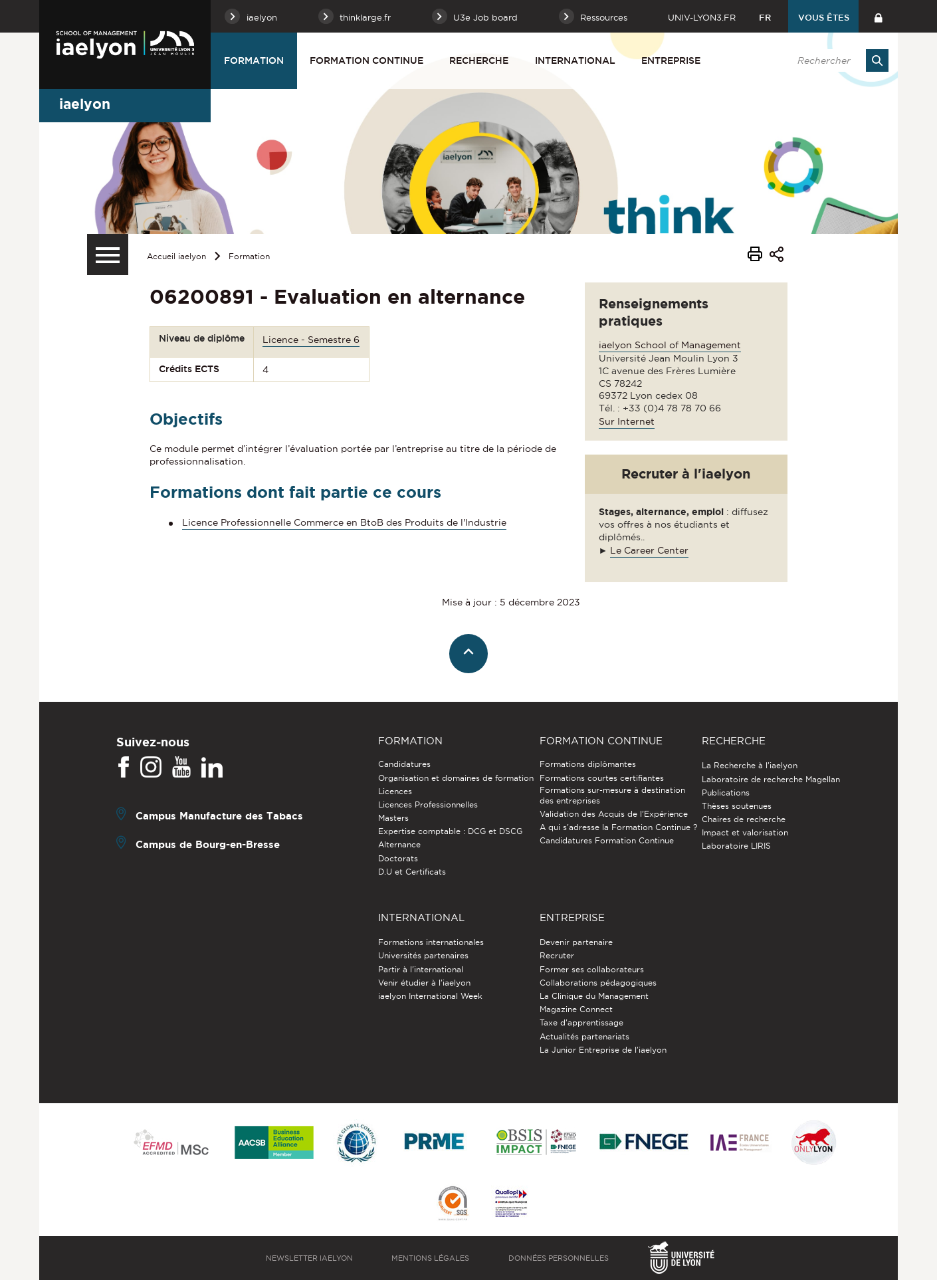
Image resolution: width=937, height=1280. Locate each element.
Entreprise (670, 60)
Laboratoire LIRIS (736, 845)
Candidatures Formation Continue (607, 840)
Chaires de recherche (743, 819)
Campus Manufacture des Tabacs (219, 815)
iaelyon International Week (430, 996)
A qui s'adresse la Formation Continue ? (618, 827)
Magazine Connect (576, 1009)
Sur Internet (627, 421)
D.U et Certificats (412, 871)
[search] (836, 60)
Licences (395, 791)
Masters (393, 817)
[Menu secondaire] (107, 254)
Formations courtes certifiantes (602, 778)
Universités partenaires (423, 955)
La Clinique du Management (594, 996)
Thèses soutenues (737, 805)
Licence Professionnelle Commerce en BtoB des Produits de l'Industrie (344, 522)
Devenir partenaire (576, 942)
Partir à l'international (420, 969)
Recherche (478, 60)
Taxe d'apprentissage (581, 1022)
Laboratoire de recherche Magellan (771, 779)
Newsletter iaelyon (309, 1258)
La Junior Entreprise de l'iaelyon (603, 1049)
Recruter (557, 955)
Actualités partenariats (584, 1036)
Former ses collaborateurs (592, 969)
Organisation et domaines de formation (456, 778)
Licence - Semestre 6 (311, 339)
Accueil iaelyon (176, 256)
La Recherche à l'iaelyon (749, 765)
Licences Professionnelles (428, 804)
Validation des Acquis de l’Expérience (614, 813)
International (575, 60)
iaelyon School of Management (670, 345)
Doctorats (398, 858)
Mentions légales (430, 1258)
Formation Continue (366, 60)
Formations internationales (431, 942)
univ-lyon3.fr (702, 17)
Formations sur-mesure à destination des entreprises (612, 795)
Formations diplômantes (588, 764)
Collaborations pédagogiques (598, 982)
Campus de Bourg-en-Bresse (208, 844)
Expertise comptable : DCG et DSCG (450, 831)
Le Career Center (649, 550)
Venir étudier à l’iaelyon (424, 982)
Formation (254, 60)
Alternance (399, 844)
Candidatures (404, 764)
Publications (726, 792)
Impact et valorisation (745, 832)
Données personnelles (558, 1258)
